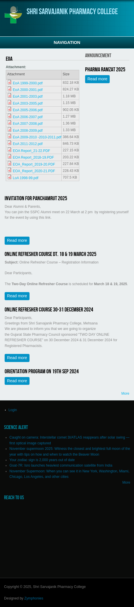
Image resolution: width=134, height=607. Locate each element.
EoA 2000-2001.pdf (28, 90)
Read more (98, 79)
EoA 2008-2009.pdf (28, 131)
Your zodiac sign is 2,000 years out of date (42, 460)
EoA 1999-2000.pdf (28, 83)
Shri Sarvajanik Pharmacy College (72, 11)
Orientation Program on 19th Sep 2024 (42, 371)
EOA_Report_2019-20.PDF (34, 164)
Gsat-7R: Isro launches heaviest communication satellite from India (61, 465)
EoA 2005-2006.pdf (28, 110)
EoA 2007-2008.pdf (28, 124)
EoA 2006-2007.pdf (28, 117)
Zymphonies (33, 598)
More (125, 393)
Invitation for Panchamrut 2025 (36, 198)
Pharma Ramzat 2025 (105, 69)
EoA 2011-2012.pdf (28, 144)
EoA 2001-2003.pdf (28, 96)
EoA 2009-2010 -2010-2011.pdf (37, 137)
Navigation (67, 42)
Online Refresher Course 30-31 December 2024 (49, 309)
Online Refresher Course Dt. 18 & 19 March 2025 (50, 254)
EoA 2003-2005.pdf (28, 103)
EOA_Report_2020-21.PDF (34, 171)
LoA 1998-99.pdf (25, 178)
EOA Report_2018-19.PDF (33, 157)
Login (12, 410)
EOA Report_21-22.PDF (31, 151)
